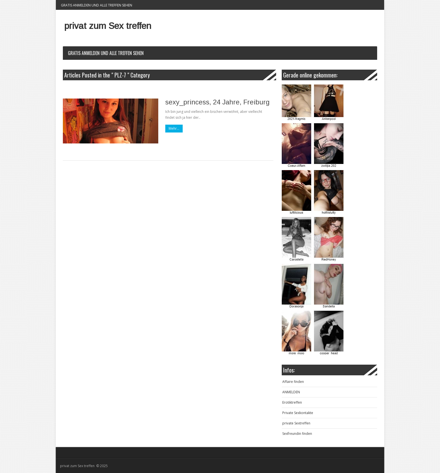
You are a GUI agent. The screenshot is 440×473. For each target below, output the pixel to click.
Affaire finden (293, 381)
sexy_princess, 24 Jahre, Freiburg (217, 102)
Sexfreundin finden (297, 433)
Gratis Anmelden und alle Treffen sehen (96, 5)
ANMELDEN (291, 392)
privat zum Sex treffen (107, 26)
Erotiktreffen (292, 402)
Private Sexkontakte (297, 412)
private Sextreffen (296, 423)
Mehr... (174, 128)
